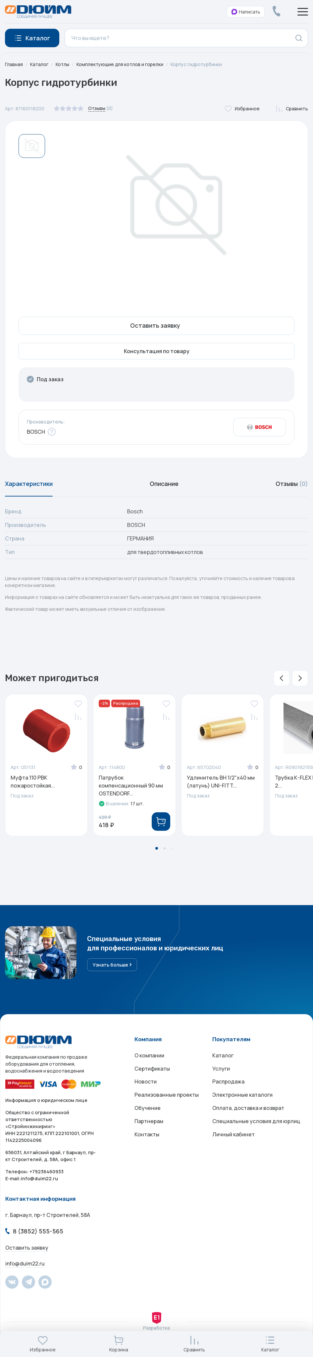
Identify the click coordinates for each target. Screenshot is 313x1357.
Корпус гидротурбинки (198, 64)
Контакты (146, 1135)
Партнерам (148, 1121)
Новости (145, 1082)
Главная (14, 64)
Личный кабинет (233, 1135)
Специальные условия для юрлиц (256, 1121)
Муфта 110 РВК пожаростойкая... (33, 781)
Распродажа (228, 1082)
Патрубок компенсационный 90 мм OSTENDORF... (131, 785)
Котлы (63, 64)
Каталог (39, 64)
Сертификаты (152, 1069)
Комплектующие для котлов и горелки (121, 64)
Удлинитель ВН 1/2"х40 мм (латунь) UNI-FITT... (221, 781)
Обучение (147, 1108)
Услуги (221, 1069)
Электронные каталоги (242, 1095)
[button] (281, 678)
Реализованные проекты (166, 1095)
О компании (149, 1055)
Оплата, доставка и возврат (248, 1108)
